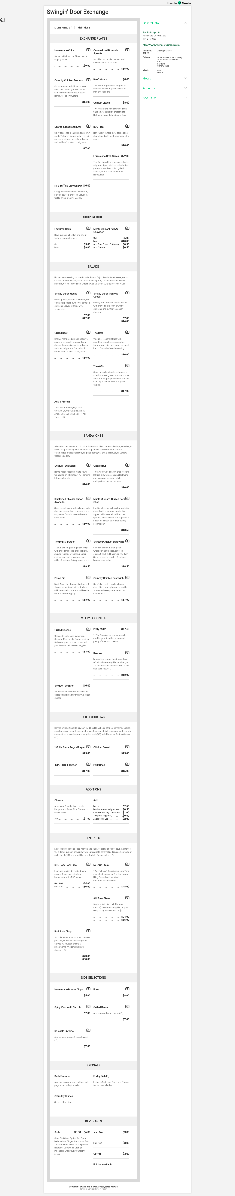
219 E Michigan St (151, 32)
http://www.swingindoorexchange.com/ (161, 45)
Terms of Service (87, 1189)
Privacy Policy (101, 1189)
